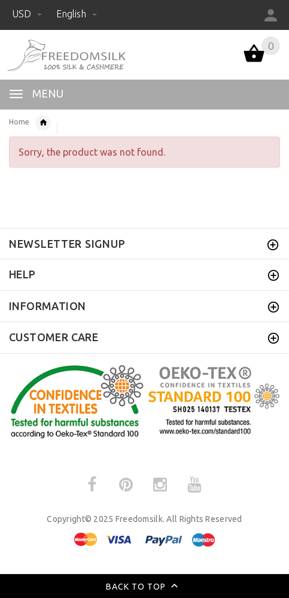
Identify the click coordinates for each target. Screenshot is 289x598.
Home (19, 122)
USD (28, 13)
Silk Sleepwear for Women (43, 122)
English (76, 13)
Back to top (144, 587)
